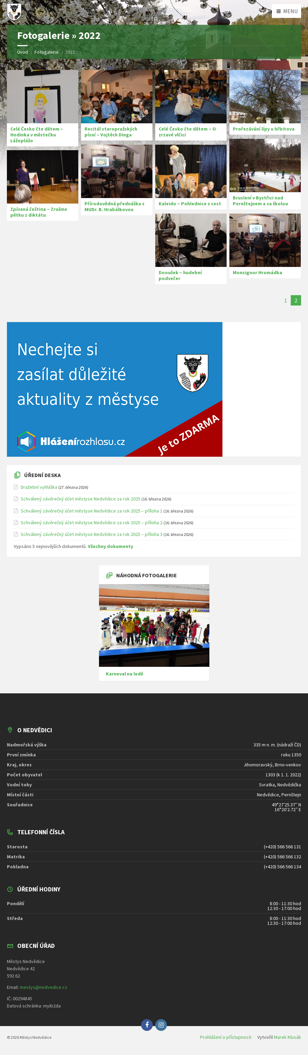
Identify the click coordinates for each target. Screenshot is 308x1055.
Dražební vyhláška (39, 487)
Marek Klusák (287, 1037)
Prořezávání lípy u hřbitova (264, 129)
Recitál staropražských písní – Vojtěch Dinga (111, 132)
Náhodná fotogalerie (146, 575)
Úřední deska (42, 475)
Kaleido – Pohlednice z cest (190, 203)
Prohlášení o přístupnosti (225, 1037)
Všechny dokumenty (110, 546)
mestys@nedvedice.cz (43, 987)
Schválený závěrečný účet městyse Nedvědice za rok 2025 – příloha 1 (91, 511)
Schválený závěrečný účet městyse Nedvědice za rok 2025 (80, 499)
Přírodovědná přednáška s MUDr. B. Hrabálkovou (115, 206)
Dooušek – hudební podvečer (180, 275)
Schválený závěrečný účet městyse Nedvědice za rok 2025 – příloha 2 (91, 522)
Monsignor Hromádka (257, 272)
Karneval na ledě (124, 674)
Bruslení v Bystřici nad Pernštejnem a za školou (260, 201)
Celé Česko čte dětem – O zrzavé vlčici (187, 132)
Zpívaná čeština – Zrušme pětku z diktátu (38, 212)
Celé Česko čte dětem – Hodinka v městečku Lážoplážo (36, 135)
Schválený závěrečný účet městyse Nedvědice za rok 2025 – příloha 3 (91, 534)
